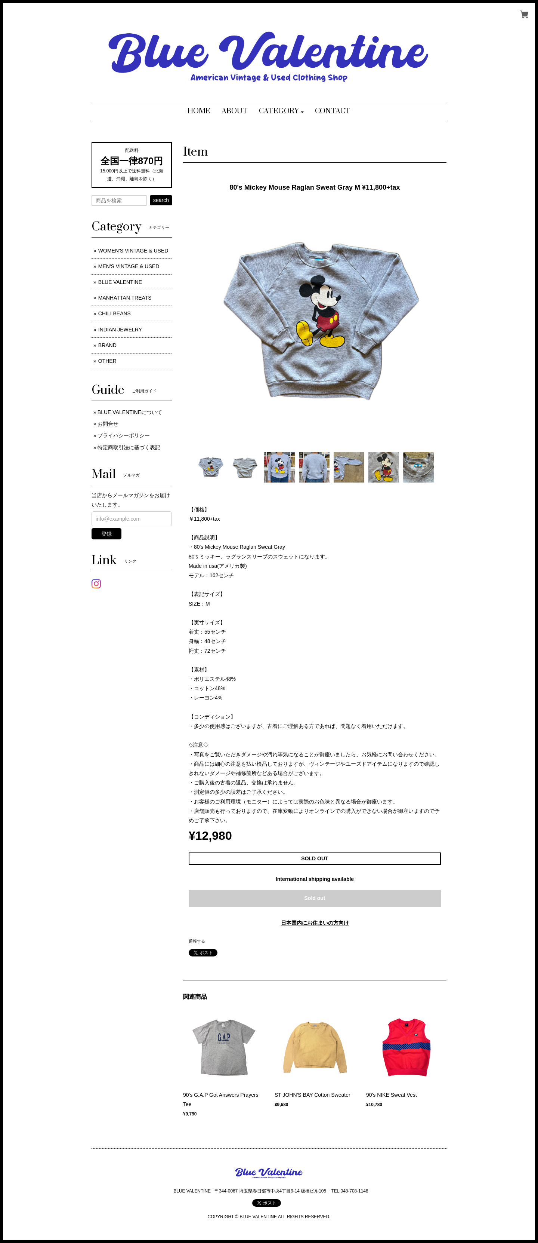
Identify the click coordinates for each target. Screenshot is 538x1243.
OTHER (107, 361)
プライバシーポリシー (124, 435)
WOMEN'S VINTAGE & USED (133, 251)
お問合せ (108, 424)
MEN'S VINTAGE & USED (128, 266)
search (161, 200)
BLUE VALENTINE (120, 282)
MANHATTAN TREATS (125, 298)
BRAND (107, 345)
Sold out (314, 898)
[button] (281, 111)
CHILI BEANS (114, 313)
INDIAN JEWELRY (120, 330)
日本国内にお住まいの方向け (315, 923)
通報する (197, 941)
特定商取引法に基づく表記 (129, 447)
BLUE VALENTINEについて (130, 412)
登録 (106, 534)
